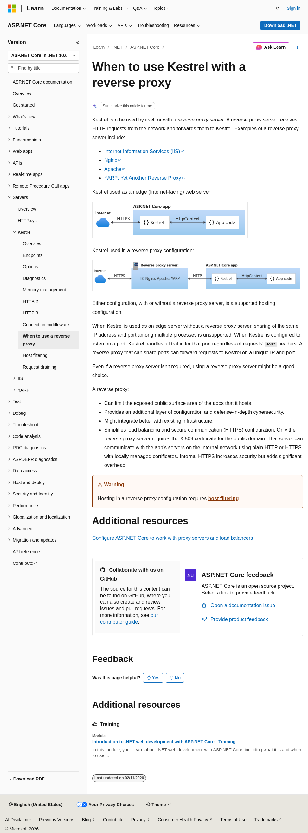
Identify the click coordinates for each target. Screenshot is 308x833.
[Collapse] (77, 42)
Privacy (138, 819)
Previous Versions (56, 819)
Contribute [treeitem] (23, 563)
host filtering (223, 498)
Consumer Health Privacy (183, 819)
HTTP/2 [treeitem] (30, 301)
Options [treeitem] (30, 266)
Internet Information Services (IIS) (142, 151)
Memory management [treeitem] (44, 289)
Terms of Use (233, 819)
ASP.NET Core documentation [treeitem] (42, 81)
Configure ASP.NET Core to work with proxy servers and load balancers (172, 538)
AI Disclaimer (18, 819)
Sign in (293, 8)
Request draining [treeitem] (39, 367)
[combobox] (43, 56)
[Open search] (278, 8)
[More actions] (297, 47)
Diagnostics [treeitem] (34, 278)
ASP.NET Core (144, 47)
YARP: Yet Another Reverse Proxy (142, 178)
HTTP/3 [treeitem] (30, 312)
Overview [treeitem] (22, 93)
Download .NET (280, 25)
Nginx (110, 160)
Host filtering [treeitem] (35, 355)
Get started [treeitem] (24, 105)
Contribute (113, 819)
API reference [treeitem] (26, 551)
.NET (117, 47)
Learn (99, 47)
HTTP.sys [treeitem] (27, 220)
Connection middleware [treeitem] (46, 324)
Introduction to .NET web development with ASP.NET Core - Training (164, 741)
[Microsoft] (12, 8)
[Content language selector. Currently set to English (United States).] (35, 805)
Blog (86, 819)
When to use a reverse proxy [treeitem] (46, 339)
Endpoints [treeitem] (32, 255)
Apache (112, 169)
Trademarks (266, 819)
